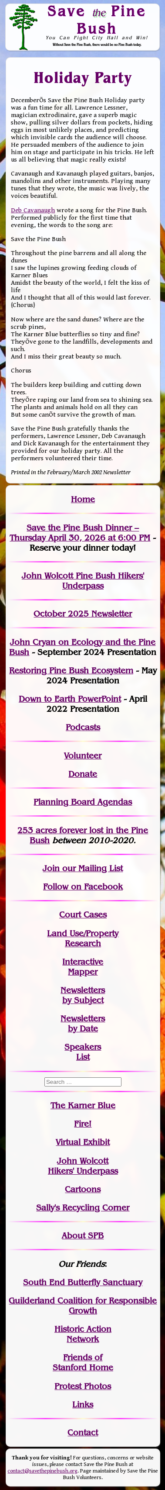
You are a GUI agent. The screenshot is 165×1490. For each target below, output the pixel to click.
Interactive (82, 962)
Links (82, 1405)
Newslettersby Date (83, 1024)
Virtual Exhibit (83, 1142)
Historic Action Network (82, 1334)
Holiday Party (83, 77)
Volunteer (82, 756)
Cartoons (83, 1189)
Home (83, 499)
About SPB (83, 1236)
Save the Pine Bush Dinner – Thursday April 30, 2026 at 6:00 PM (80, 533)
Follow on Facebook (83, 887)
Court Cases (83, 915)
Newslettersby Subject (83, 995)
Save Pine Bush (97, 19)
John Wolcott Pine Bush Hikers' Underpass (83, 581)
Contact (82, 1433)
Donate (82, 774)
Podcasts (83, 727)
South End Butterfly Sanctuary (82, 1282)
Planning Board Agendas (83, 802)
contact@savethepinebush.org (42, 1471)
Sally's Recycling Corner (82, 1208)
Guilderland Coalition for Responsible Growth (83, 1306)
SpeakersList (82, 1052)
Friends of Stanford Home (83, 1362)
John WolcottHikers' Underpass (83, 1166)
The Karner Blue (83, 1105)
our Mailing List (91, 868)
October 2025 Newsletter (83, 614)
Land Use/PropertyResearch (82, 938)
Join (51, 868)
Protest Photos (82, 1386)
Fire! (82, 1124)
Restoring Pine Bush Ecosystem (71, 671)
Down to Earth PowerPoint (70, 699)
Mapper (83, 972)
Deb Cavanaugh (33, 210)
